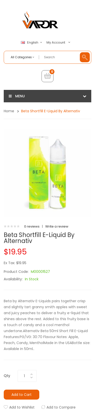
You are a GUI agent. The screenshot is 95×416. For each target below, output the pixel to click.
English (32, 42)
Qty (7, 375)
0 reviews (32, 226)
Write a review (56, 226)
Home (9, 111)
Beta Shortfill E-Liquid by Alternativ (50, 111)
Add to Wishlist (22, 407)
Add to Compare (61, 407)
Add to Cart (21, 394)
